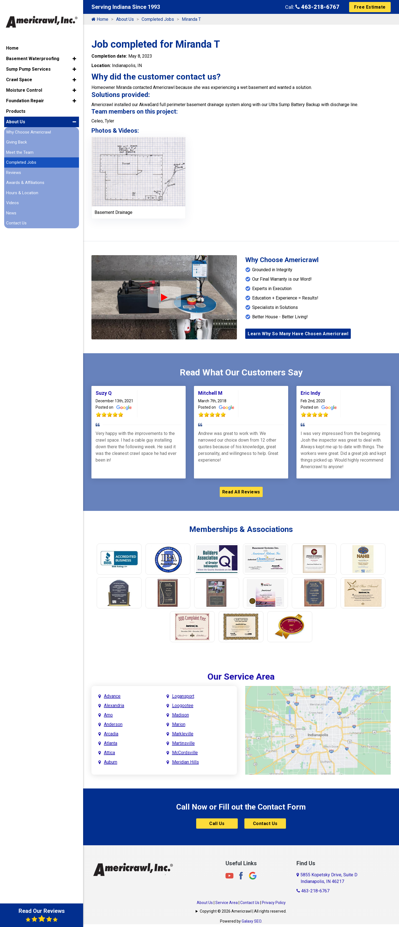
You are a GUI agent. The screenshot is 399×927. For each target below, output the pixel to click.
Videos (12, 194)
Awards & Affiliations (25, 174)
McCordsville (185, 752)
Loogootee (182, 705)
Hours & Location (22, 184)
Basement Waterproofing (32, 50)
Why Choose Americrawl (28, 123)
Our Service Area (241, 676)
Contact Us (265, 823)
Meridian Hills (185, 762)
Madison (180, 715)
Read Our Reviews (42, 915)
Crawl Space (19, 71)
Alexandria (114, 705)
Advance (112, 696)
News (11, 204)
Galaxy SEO (251, 921)
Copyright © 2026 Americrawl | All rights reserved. (243, 911)
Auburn (110, 762)
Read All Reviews (241, 492)
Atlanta (110, 743)
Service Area (226, 902)
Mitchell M (210, 393)
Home (99, 19)
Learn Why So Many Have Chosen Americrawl (298, 333)
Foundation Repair (25, 92)
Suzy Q (104, 393)
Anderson (113, 724)
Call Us (217, 823)
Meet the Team (20, 144)
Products (15, 103)
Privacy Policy (274, 902)
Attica (109, 752)
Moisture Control (24, 81)
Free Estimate (370, 7)
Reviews (13, 164)
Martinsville (183, 743)
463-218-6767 (317, 7)
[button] (74, 50)
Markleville (182, 733)
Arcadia (111, 733)
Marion (178, 724)
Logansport (183, 696)
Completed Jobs (158, 19)
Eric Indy (310, 393)
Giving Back (16, 134)
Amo (108, 715)
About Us (125, 19)
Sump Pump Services (28, 60)
